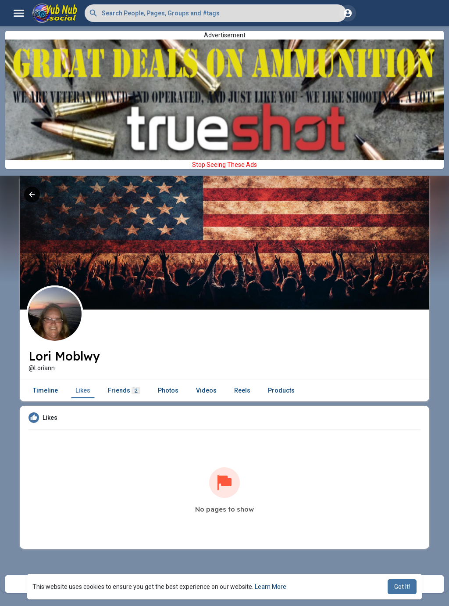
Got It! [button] (402, 586)
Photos (168, 390)
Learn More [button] (270, 586)
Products (281, 390)
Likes (82, 390)
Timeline (45, 390)
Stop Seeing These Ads (224, 164)
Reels (242, 390)
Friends (124, 390)
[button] (215, 13)
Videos (206, 390)
